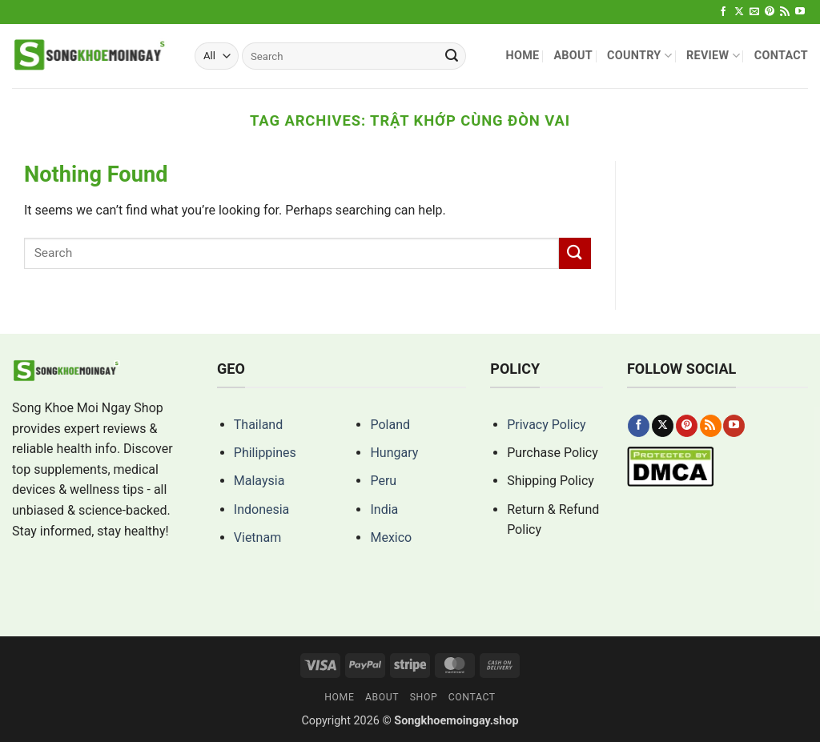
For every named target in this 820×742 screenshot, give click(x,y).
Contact (781, 55)
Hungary (394, 452)
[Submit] (451, 56)
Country (639, 55)
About (573, 55)
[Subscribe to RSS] (785, 12)
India (384, 509)
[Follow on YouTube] (800, 12)
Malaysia (259, 480)
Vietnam (257, 537)
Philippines (265, 452)
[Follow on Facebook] (723, 12)
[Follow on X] (739, 12)
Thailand (258, 424)
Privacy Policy (546, 424)
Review (713, 55)
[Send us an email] (754, 12)
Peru (383, 480)
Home (522, 55)
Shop (424, 697)
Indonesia (262, 509)
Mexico (391, 537)
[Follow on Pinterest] (769, 12)
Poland (390, 424)
